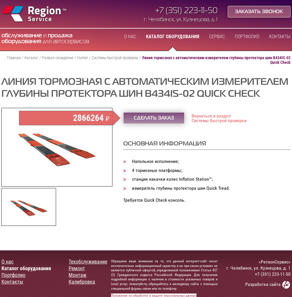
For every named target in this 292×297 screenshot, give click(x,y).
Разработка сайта (268, 284)
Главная (14, 57)
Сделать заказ (154, 118)
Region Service (34, 14)
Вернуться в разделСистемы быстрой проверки (219, 118)
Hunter (82, 57)
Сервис (217, 36)
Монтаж (77, 275)
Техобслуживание (88, 261)
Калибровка (82, 281)
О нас (130, 36)
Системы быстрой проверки (115, 57)
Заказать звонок (259, 12)
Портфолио (247, 36)
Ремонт (77, 268)
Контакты (280, 36)
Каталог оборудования (172, 36)
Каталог (31, 57)
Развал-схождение (57, 57)
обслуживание (21, 35)
